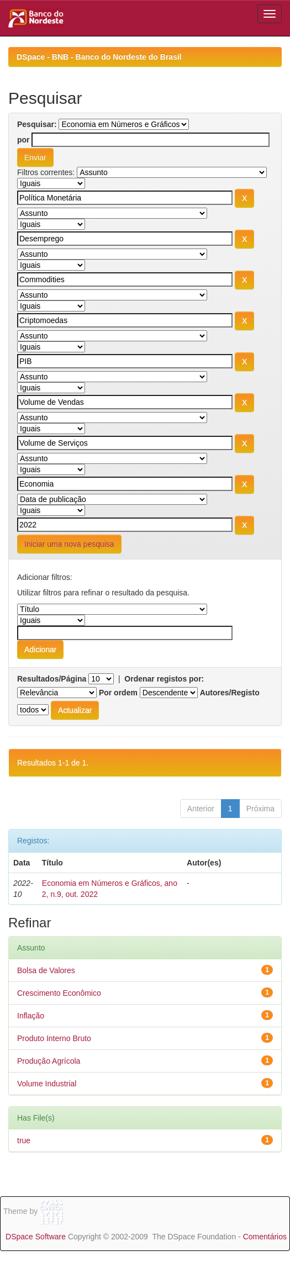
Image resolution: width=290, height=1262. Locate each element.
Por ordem (118, 692)
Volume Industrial (46, 1083)
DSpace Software (36, 1236)
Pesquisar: (37, 124)
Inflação (30, 1015)
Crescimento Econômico (59, 993)
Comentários (265, 1236)
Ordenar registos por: (164, 678)
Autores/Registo (230, 692)
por (23, 139)
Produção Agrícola (48, 1061)
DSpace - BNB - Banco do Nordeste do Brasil (99, 56)
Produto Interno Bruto (54, 1038)
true (23, 1140)
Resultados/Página (51, 678)
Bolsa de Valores (46, 970)
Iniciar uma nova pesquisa (69, 544)
